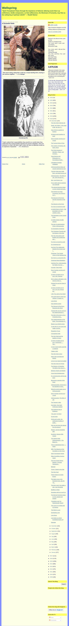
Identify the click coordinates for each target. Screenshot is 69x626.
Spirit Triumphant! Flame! (57, 453)
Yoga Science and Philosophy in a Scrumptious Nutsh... (57, 158)
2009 (51, 577)
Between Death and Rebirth (58, 370)
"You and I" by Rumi (56, 414)
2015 (51, 561)
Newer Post (5, 164)
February (53, 549)
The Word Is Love (55, 510)
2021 (51, 111)
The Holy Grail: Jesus (56, 354)
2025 (51, 100)
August (53, 533)
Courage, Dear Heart (56, 267)
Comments (52, 620)
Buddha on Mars (55, 489)
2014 (51, 563)
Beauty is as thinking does (58, 324)
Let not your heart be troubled (58, 361)
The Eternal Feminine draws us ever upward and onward (58, 496)
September (54, 531)
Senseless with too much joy (58, 492)
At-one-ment (54, 416)
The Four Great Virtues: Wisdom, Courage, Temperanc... (57, 462)
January (53, 552)
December (54, 120)
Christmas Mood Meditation (58, 260)
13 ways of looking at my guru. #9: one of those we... (57, 289)
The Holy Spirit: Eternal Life (58, 123)
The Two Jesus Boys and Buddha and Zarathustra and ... (58, 237)
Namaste (53, 522)
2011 (51, 571)
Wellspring (9, 7)
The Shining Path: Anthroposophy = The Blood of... (57, 440)
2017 (51, 556)
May (52, 541)
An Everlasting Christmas (57, 228)
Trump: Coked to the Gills (57, 469)
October (53, 528)
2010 (51, 574)
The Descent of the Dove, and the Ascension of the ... (58, 199)
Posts (51, 617)
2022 (51, 108)
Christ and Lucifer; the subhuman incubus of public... (57, 421)
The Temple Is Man (56, 402)
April (52, 544)
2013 (51, 566)
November (54, 526)
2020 (51, 113)
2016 (51, 558)
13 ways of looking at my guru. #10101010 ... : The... (57, 342)
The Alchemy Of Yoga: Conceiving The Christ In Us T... (58, 193)
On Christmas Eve (55, 244)
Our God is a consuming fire (58, 258)
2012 (51, 569)
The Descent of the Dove (57, 204)
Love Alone (54, 301)
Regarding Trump (55, 331)
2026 (51, 97)
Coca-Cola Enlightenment (57, 373)
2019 (51, 116)
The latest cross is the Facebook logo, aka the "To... (58, 480)
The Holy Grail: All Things (57, 363)
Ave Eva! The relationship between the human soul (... (58, 249)
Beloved (53, 466)
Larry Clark (53, 25)
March (53, 547)
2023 (51, 105)
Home (23, 164)
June (52, 539)
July (52, 536)
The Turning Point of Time (57, 143)
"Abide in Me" (54, 351)
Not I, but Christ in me (56, 180)
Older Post (41, 164)
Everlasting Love (55, 512)
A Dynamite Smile (55, 333)
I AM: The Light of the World (58, 294)
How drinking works (56, 303)
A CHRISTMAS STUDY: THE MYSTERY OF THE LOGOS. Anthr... (58, 211)
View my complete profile (54, 31)
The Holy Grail (55, 472)
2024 (51, 103)
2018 (51, 118)
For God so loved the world (58, 206)
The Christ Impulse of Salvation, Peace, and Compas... (57, 152)
